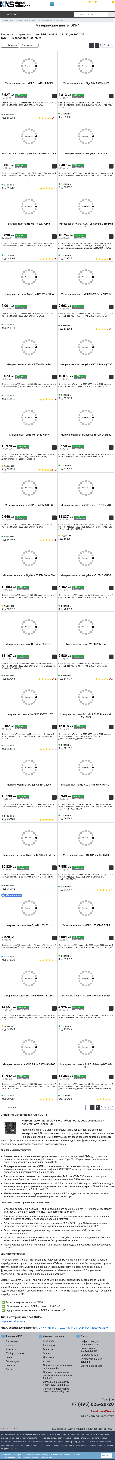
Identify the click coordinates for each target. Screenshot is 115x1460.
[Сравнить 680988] (49, 114)
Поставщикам (13, 1361)
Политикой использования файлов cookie (36, 1457)
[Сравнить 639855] (106, 254)
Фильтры (10, 45)
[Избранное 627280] (111, 885)
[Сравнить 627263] (49, 675)
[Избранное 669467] (54, 536)
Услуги (9, 1345)
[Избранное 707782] (54, 1095)
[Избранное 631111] (54, 465)
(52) (47, 118)
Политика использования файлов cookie (57, 1367)
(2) (48, 259)
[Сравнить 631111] (49, 465)
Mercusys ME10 (99, 1327)
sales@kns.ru (106, 1411)
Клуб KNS (48, 1341)
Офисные (19, 1321)
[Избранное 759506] (111, 467)
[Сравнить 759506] (106, 466)
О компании (12, 1341)
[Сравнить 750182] (49, 887)
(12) (104, 329)
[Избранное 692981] (111, 537)
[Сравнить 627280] (106, 885)
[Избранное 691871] (54, 326)
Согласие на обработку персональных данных (56, 1383)
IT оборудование (15, 1353)
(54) (104, 259)
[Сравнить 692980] (106, 816)
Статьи (9, 1369)
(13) (47, 679)
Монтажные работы (92, 1365)
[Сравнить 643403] (49, 254)
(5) (48, 399)
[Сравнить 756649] (106, 1027)
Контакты (11, 1349)
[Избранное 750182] (54, 887)
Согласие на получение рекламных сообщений (56, 1390)
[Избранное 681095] (111, 746)
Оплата (47, 1353)
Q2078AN (65, 1327)
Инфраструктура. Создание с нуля (90, 1343)
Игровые (7, 1321)
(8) (48, 540)
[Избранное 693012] (111, 957)
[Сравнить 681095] (106, 746)
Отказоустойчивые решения (91, 1360)
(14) (104, 679)
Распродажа (50, 1345)
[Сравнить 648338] (49, 956)
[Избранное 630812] (54, 607)
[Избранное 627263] (54, 675)
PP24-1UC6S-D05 (80, 1327)
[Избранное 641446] (54, 395)
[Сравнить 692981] (106, 537)
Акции (46, 1361)
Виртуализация (89, 1355)
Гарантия (48, 1349)
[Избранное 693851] (111, 115)
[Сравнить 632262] (106, 325)
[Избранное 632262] (111, 325)
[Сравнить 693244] (49, 1027)
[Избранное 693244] (54, 1028)
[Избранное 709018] (111, 607)
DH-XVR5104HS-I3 (49, 1327)
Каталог (9, 14)
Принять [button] (106, 1455)
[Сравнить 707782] (49, 1095)
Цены (9, 1357)
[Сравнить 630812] (49, 607)
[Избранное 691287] (54, 184)
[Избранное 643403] (54, 254)
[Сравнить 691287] (49, 184)
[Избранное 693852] (111, 185)
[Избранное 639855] (111, 254)
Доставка (48, 1357)
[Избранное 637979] (111, 396)
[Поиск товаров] (91, 14)
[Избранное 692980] (111, 817)
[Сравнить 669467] (49, 535)
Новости (10, 1365)
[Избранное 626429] (111, 1095)
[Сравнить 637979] (106, 396)
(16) (47, 469)
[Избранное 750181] (54, 815)
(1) (48, 188)
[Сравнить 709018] (106, 607)
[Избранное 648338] (54, 956)
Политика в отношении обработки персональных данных (57, 1375)
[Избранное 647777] (111, 675)
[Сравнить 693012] (106, 957)
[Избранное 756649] (111, 1028)
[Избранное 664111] (54, 745)
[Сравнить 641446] (49, 395)
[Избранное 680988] (54, 114)
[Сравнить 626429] (106, 1095)
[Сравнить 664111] (49, 745)
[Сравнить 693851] (106, 115)
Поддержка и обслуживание (89, 1349)
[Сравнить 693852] (106, 185)
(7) (105, 1099)
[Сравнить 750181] (49, 815)
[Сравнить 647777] (106, 675)
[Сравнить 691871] (49, 326)
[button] (87, 45)
